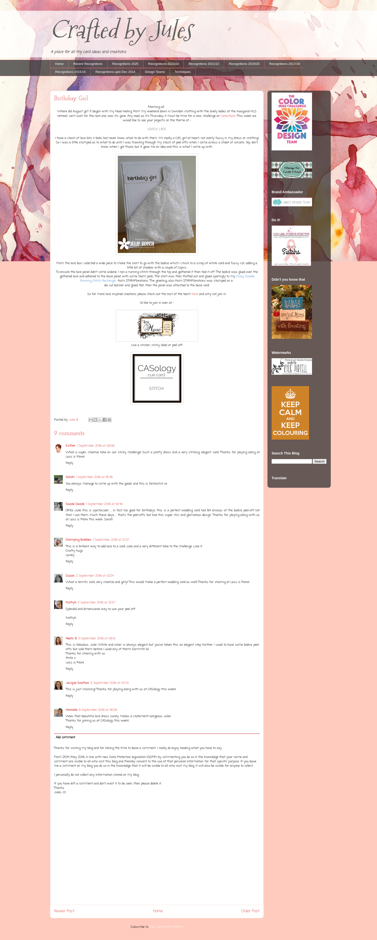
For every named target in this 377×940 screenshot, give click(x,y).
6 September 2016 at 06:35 (98, 710)
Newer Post (64, 911)
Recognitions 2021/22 (204, 64)
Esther (70, 446)
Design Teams (155, 72)
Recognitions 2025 (125, 64)
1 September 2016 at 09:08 (95, 446)
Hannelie (71, 710)
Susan (70, 576)
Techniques (183, 72)
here (195, 294)
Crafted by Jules (121, 30)
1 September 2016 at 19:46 (104, 504)
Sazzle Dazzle (75, 504)
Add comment (65, 737)
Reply (69, 463)
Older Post (250, 911)
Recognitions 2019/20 (244, 64)
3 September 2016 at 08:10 (96, 638)
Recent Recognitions (87, 64)
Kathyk (71, 602)
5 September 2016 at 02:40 (110, 683)
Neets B (71, 638)
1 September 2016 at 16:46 (94, 477)
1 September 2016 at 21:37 (111, 540)
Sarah (70, 477)
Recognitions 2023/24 (163, 64)
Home (59, 64)
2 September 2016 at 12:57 (96, 602)
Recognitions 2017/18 (284, 64)
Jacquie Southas (77, 683)
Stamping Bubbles (78, 540)
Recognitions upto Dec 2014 (115, 72)
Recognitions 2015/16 (70, 72)
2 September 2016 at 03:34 (95, 576)
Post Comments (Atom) (166, 927)
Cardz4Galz (228, 116)
